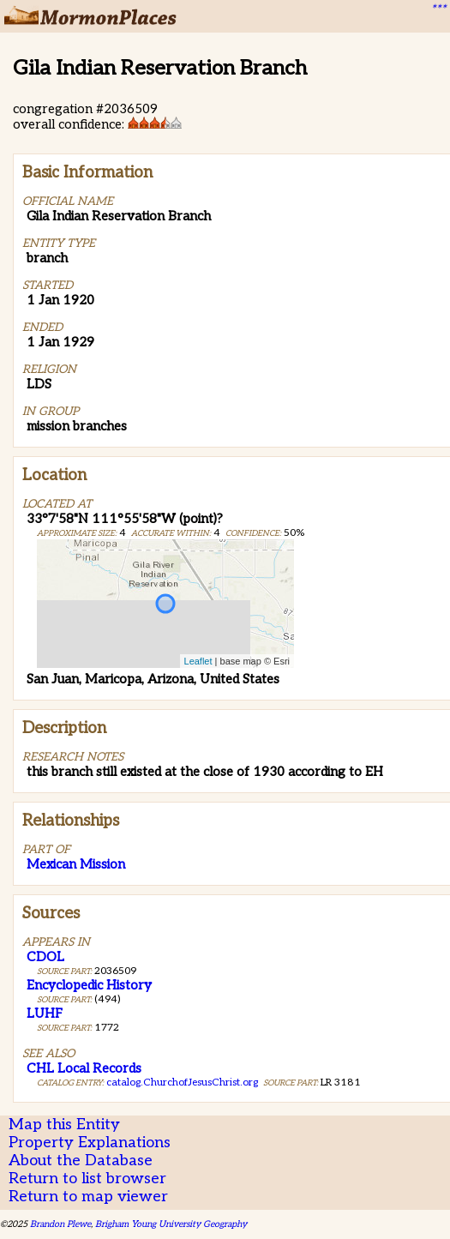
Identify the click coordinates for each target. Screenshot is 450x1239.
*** (438, 9)
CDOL (45, 957)
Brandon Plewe (60, 1224)
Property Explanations (90, 1143)
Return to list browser (87, 1179)
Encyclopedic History (89, 985)
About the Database (81, 1161)
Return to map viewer (88, 1197)
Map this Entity (64, 1125)
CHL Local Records (84, 1068)
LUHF (45, 1013)
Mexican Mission (76, 864)
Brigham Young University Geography (171, 1224)
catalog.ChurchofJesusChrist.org (182, 1082)
